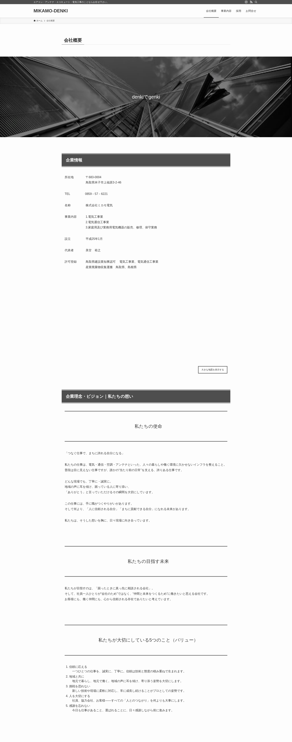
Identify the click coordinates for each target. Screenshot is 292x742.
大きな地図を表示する (212, 369)
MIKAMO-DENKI (51, 11)
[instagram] (246, 2)
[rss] (251, 2)
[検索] (256, 2)
